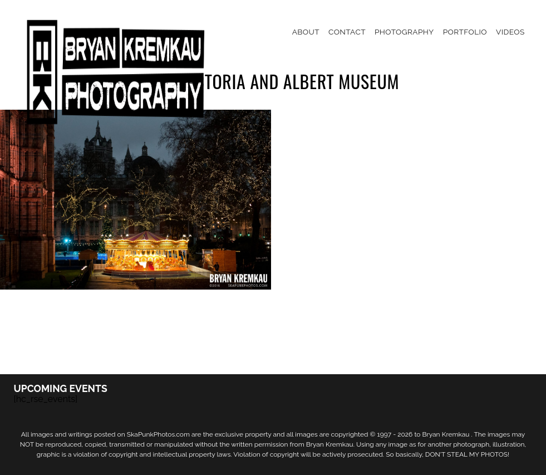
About (305, 31)
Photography (404, 31)
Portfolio (465, 31)
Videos (510, 31)
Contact (347, 31)
